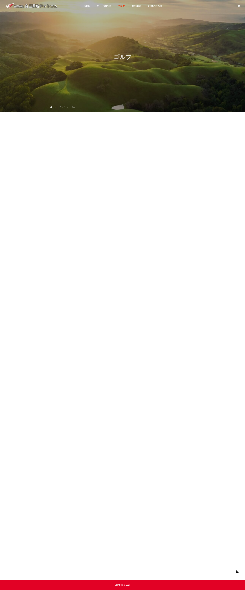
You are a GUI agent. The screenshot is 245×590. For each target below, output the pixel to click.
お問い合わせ (155, 6)
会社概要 (136, 6)
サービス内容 (104, 6)
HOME (86, 6)
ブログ (121, 6)
